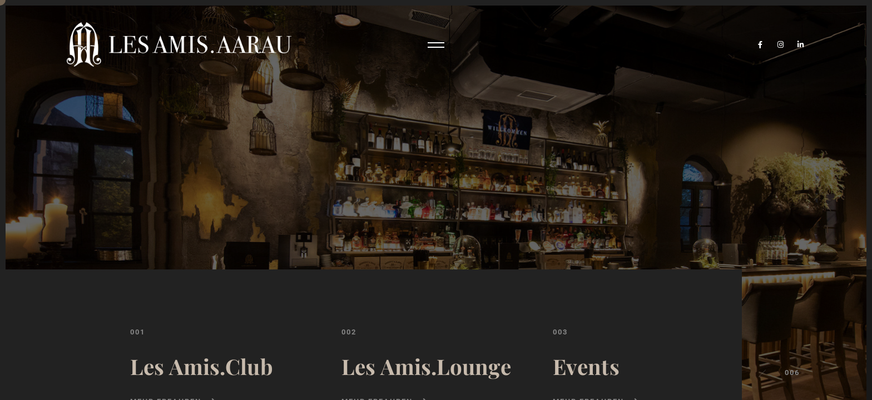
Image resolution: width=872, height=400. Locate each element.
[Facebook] (760, 44)
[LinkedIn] (800, 44)
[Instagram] (780, 44)
